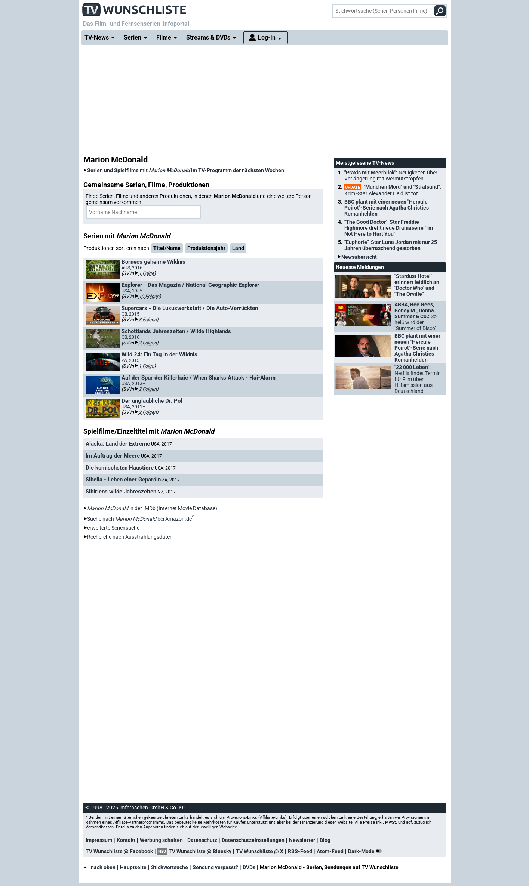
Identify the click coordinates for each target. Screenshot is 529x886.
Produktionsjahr (206, 248)
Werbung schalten (161, 840)
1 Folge (146, 273)
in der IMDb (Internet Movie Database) (152, 508)
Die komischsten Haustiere (120, 467)
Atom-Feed (330, 851)
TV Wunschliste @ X (259, 851)
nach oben (99, 867)
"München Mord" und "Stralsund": (392, 190)
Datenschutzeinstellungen (253, 840)
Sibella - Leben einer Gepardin (123, 479)
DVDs (249, 867)
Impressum (99, 840)
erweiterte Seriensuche (113, 528)
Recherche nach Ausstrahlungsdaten (130, 537)
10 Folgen (149, 296)
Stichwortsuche (169, 867)
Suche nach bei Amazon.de (139, 519)
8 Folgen (148, 319)
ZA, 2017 (171, 480)
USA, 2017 (161, 444)
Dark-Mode (366, 851)
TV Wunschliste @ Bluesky (200, 851)
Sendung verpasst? (215, 867)
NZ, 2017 (166, 492)
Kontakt (126, 840)
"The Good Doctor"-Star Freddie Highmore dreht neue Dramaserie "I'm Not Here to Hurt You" (388, 228)
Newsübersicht (359, 257)
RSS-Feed (300, 851)
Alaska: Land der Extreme (118, 443)
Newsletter (302, 840)
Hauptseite (133, 867)
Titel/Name (167, 248)
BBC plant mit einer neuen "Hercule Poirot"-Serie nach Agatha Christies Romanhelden (386, 208)
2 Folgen (148, 343)
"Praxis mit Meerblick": (390, 176)
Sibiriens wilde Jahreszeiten (121, 491)
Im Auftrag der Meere (113, 455)
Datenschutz (202, 840)
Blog (325, 840)
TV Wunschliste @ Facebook (119, 851)
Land (238, 248)
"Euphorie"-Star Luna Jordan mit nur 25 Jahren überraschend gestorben (390, 245)
